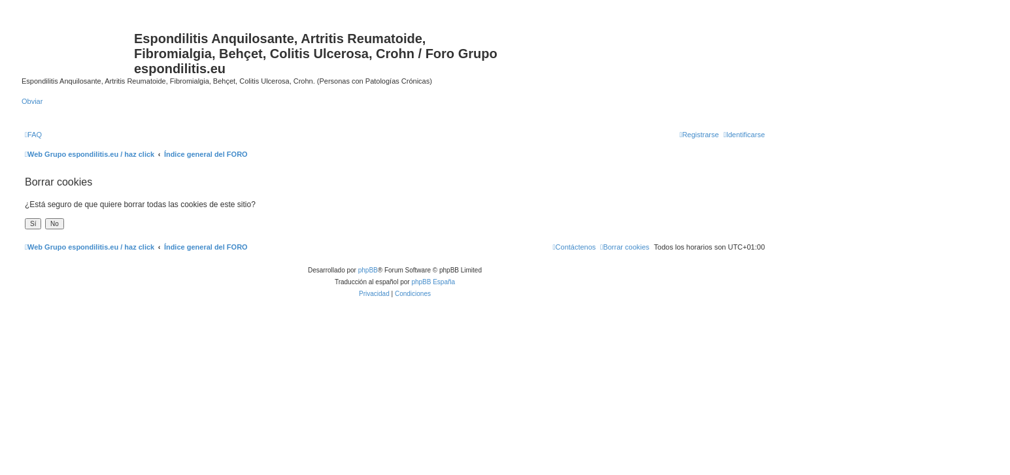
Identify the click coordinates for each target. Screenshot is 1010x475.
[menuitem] (33, 135)
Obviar (32, 101)
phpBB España (433, 282)
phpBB (368, 270)
